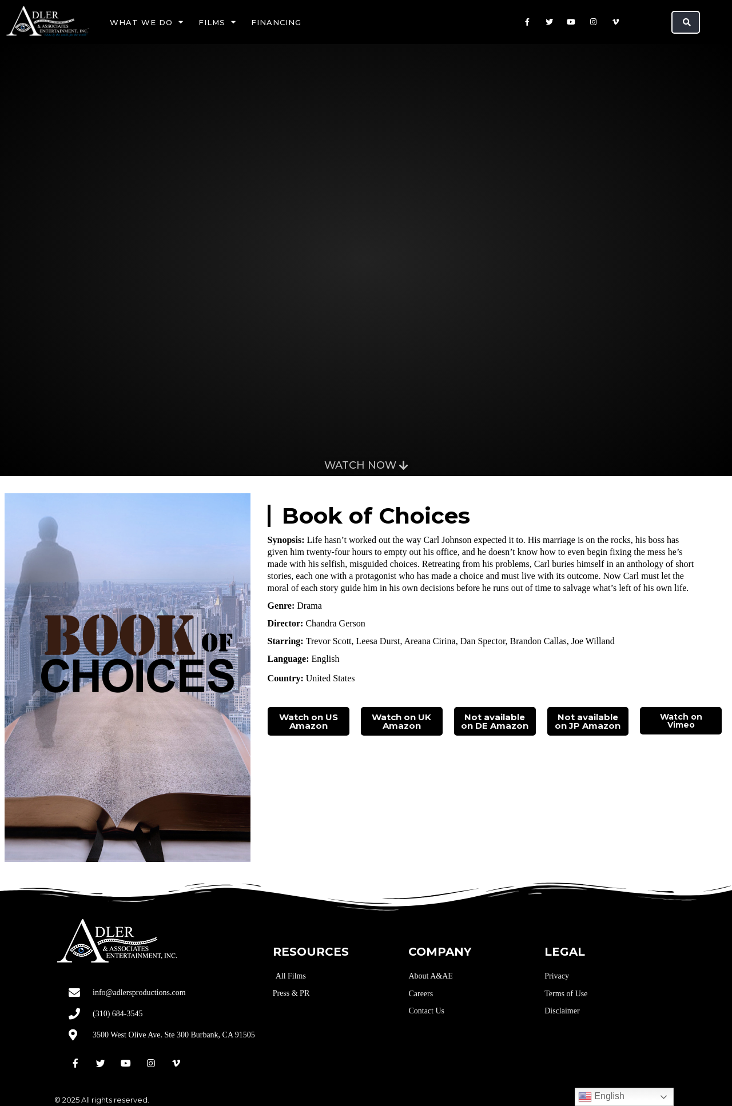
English (601, 1097)
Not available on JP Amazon (587, 721)
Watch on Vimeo (681, 721)
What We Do (147, 22)
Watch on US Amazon (308, 721)
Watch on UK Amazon (401, 721)
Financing (276, 22)
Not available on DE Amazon (494, 721)
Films (217, 22)
